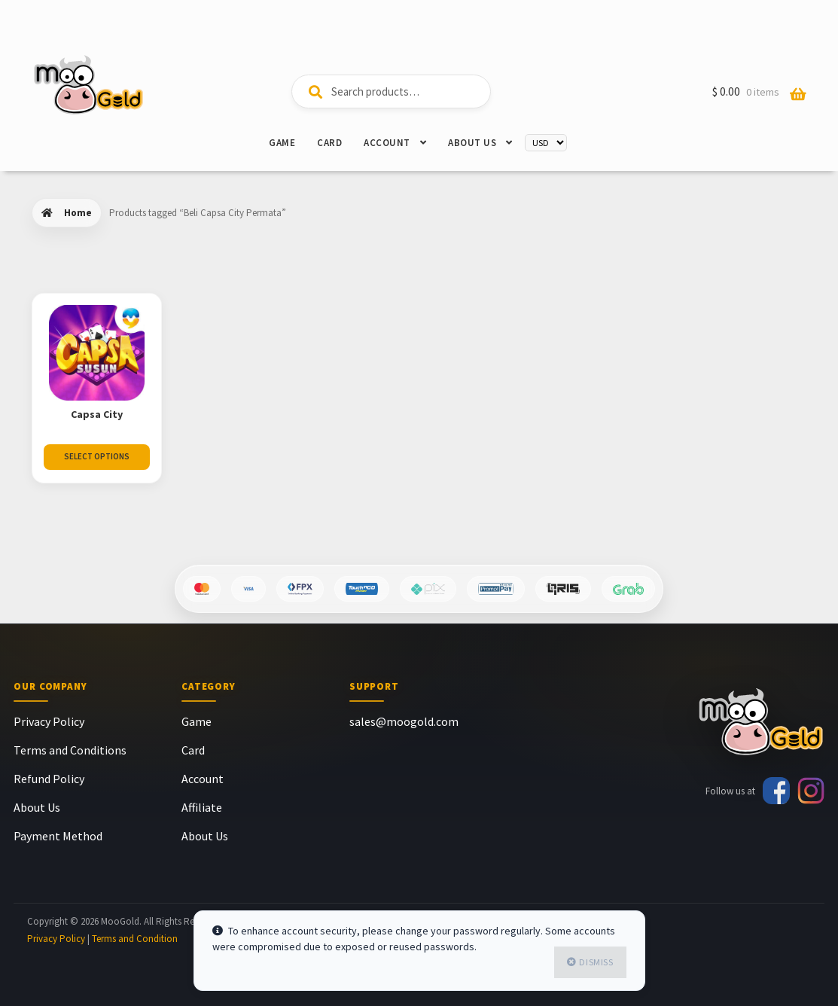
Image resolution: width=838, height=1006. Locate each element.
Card (329, 142)
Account (387, 142)
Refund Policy (49, 778)
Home (78, 212)
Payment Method (58, 835)
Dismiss (596, 962)
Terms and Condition (135, 938)
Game (282, 142)
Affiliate (201, 807)
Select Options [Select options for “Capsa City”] (97, 456)
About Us (472, 142)
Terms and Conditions (70, 750)
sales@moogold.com (404, 721)
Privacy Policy (49, 721)
